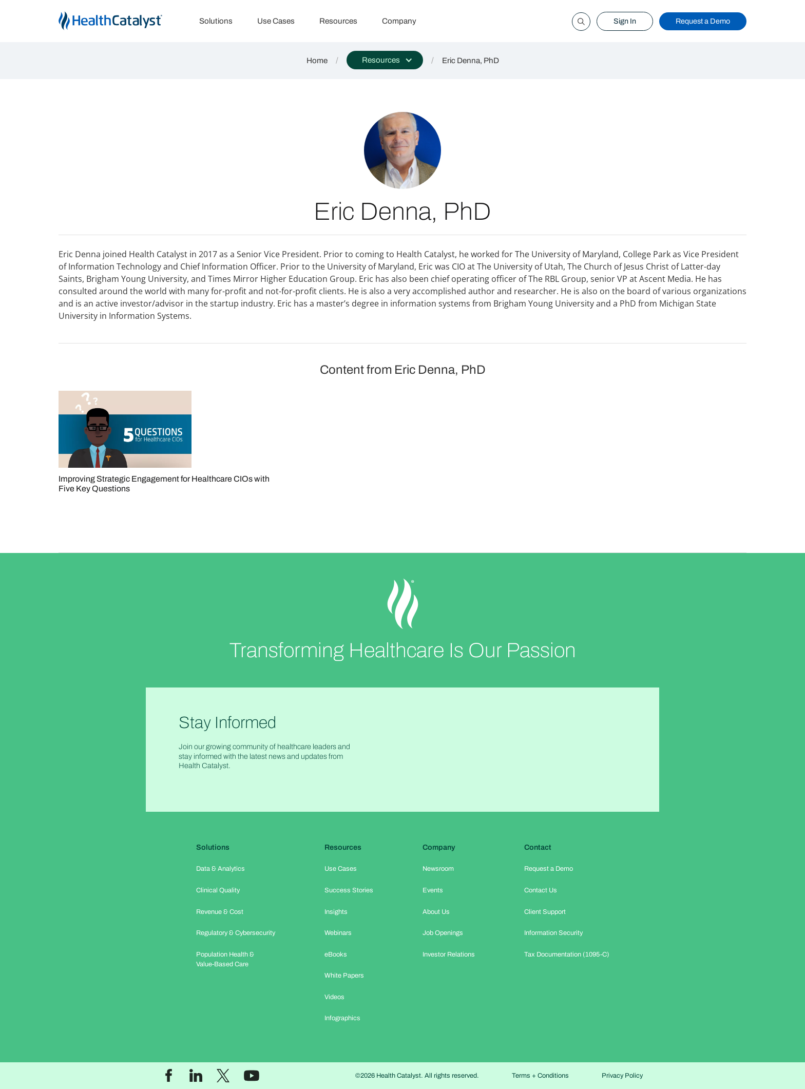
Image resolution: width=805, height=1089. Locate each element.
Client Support (545, 911)
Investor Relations (449, 954)
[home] (123, 21)
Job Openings (443, 933)
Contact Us (540, 890)
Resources (338, 21)
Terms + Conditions (540, 1075)
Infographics (342, 1018)
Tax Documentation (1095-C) (566, 954)
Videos (334, 997)
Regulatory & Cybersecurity (235, 933)
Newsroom (438, 868)
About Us (436, 911)
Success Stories (348, 890)
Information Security (553, 933)
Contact (537, 847)
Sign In (625, 21)
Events (433, 890)
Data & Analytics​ (220, 868)
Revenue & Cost (219, 911)
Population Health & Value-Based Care (225, 959)
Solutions (216, 21)
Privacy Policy (622, 1075)
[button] (385, 60)
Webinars (338, 933)
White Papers (344, 975)
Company (399, 21)
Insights (336, 911)
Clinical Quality (218, 890)
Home (317, 60)
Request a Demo (703, 21)
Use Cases (276, 21)
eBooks (335, 954)
